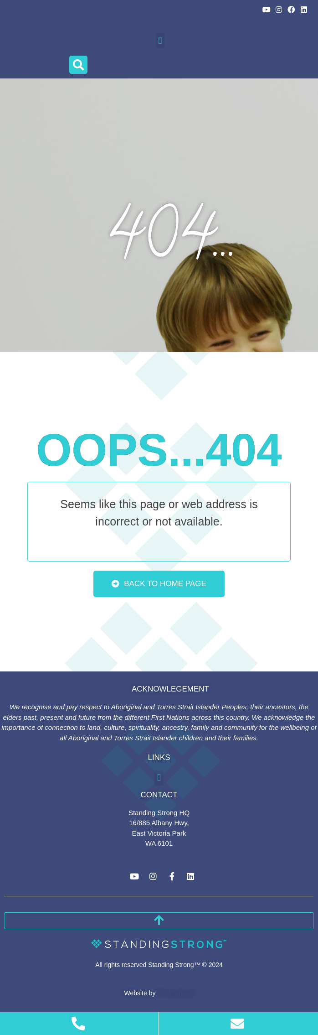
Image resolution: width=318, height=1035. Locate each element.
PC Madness (175, 993)
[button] (160, 40)
